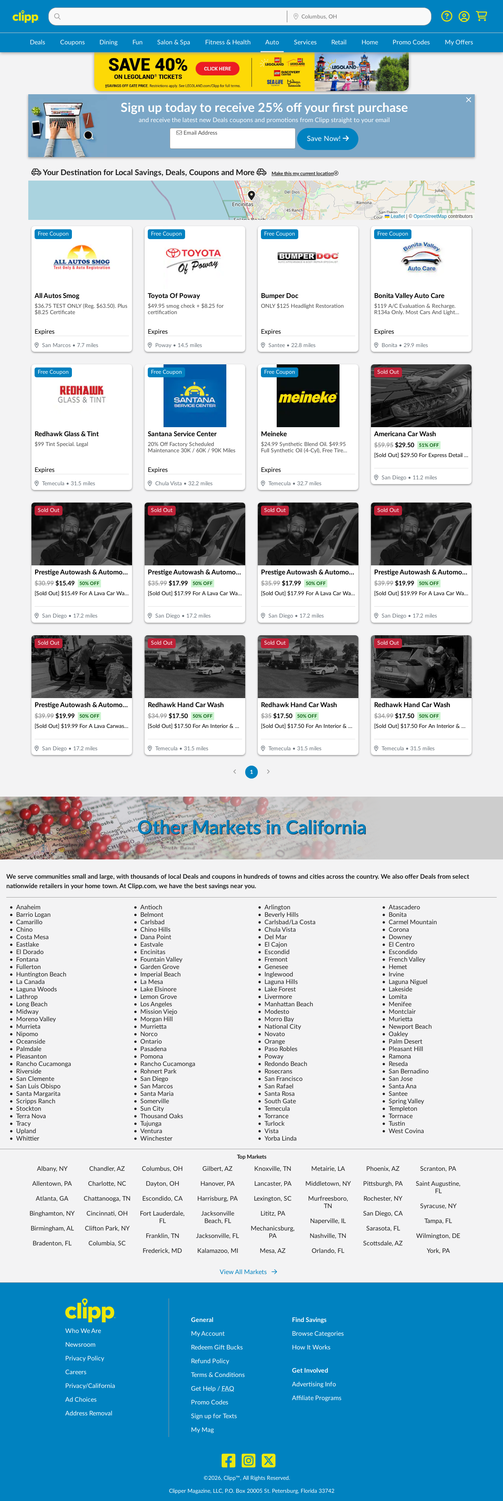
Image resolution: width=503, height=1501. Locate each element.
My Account (208, 1334)
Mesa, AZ (273, 1251)
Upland (22, 1131)
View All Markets (248, 1272)
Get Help (203, 1389)
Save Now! (328, 139)
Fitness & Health (228, 42)
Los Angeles (153, 1004)
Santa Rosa (276, 1094)
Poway (270, 1056)
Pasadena (150, 1049)
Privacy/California (90, 1386)
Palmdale (25, 1049)
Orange (271, 1041)
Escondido (399, 952)
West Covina (403, 1131)
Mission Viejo (155, 1012)
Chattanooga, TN (107, 1199)
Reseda (395, 1064)
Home (370, 42)
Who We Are (83, 1331)
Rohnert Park (155, 1071)
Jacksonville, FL (217, 1236)
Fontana (24, 959)
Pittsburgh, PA (383, 1184)
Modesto (273, 1012)
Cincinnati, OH (107, 1213)
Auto (272, 42)
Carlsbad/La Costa (287, 922)
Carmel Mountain (409, 922)
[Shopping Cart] (481, 16)
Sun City (149, 1109)
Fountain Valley (158, 959)
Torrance (273, 1116)
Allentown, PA (52, 1184)
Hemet (394, 967)
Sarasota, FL (383, 1228)
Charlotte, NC (107, 1184)
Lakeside (397, 989)
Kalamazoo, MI (217, 1251)
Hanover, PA (217, 1184)
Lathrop (23, 997)
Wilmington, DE (438, 1236)
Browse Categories (318, 1334)
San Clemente (31, 1079)
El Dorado (26, 952)
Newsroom (80, 1345)
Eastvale (148, 945)
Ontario (148, 1041)
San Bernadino (405, 1071)
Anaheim (24, 907)
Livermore (275, 997)
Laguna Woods (33, 989)
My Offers (459, 42)
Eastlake (24, 945)
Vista (268, 1131)
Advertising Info (314, 1384)
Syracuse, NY (438, 1206)
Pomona (148, 1056)
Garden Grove (156, 967)
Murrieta (24, 1027)
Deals (37, 42)
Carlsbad (149, 922)
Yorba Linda (277, 1138)
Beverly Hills (278, 915)
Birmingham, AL (52, 1228)
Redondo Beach (282, 1064)
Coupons (72, 42)
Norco (146, 1034)
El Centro (398, 945)
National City (279, 1027)
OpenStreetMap (430, 216)
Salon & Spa (173, 42)
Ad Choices (81, 1400)
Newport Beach (407, 1027)
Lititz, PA (273, 1213)
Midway (24, 1012)
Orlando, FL (328, 1251)
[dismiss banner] (469, 100)
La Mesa (148, 982)
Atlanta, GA (52, 1199)
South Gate (277, 1101)
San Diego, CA (383, 1213)
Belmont (148, 915)
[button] (167, 16)
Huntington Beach (37, 974)
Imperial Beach (157, 974)
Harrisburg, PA (217, 1199)
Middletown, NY (328, 1184)
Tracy (20, 1124)
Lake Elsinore (155, 989)
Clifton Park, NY (107, 1228)
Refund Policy (210, 1361)
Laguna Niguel (405, 982)
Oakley (395, 1034)
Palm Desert (402, 1041)
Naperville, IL (328, 1221)
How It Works (311, 1347)
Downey (397, 937)
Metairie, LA (328, 1169)
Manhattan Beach (285, 1004)
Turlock (271, 1124)
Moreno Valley (32, 1019)
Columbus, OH (162, 1169)
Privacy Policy (84, 1358)
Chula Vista (277, 930)
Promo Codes (411, 42)
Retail (339, 42)
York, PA (438, 1251)
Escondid (274, 952)
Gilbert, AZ (217, 1169)
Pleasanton (28, 1056)
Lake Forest (277, 989)
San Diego (151, 1079)
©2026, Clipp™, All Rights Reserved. (247, 1478)
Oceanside (27, 1041)
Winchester (153, 1138)
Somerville (151, 1101)
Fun (137, 42)
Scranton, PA (438, 1169)
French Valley (403, 959)
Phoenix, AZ (383, 1169)
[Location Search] (359, 17)
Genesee (273, 967)
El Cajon (272, 945)
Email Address (196, 133)
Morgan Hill (153, 1019)
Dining (108, 42)
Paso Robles (277, 1049)
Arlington (274, 907)
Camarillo (25, 922)
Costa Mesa (29, 937)
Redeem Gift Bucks (217, 1347)
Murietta (397, 1019)
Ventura (148, 1131)
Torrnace (397, 1116)
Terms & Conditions (218, 1375)
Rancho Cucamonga (40, 1064)
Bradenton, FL (52, 1243)
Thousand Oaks (158, 1116)
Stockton (25, 1109)
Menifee (396, 1004)
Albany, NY (52, 1169)
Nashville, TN (328, 1236)
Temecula (274, 1109)
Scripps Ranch (32, 1101)
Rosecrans (275, 1071)
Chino (21, 930)
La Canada (27, 982)
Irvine (393, 974)
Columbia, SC (107, 1243)
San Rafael (276, 1086)
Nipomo (23, 1034)
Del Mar (272, 937)
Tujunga (148, 1124)
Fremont (273, 959)
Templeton (399, 1109)
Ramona (396, 1056)
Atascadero (401, 907)
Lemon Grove (155, 997)
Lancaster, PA (273, 1184)
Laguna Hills (278, 982)
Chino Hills (152, 930)
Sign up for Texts (214, 1416)
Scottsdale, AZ (383, 1243)
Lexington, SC (273, 1199)
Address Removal (88, 1413)
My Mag (202, 1430)
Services (305, 42)
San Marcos (153, 1086)
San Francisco (280, 1079)
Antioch (148, 907)
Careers (75, 1372)
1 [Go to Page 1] (251, 772)
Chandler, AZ (107, 1169)
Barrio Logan (30, 915)
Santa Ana (399, 1086)
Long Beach (28, 1004)
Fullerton (25, 967)
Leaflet (395, 216)
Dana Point (152, 937)
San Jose (397, 1079)
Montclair (399, 1012)
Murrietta (150, 1027)
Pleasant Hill (402, 1049)
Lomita (394, 997)
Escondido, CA (162, 1199)
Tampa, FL (438, 1221)
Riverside (25, 1071)
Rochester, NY (382, 1199)
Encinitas (149, 952)
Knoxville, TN (272, 1169)
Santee (395, 1094)
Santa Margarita (35, 1094)
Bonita (394, 915)
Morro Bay (276, 1019)
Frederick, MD (162, 1251)
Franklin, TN (162, 1236)
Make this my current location (305, 173)
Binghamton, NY (52, 1213)
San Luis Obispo (35, 1086)
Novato (271, 1034)
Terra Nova (27, 1116)
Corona (395, 930)
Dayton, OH (162, 1184)
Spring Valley (403, 1101)
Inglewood (275, 974)
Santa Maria (154, 1094)
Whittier (24, 1138)
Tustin (393, 1124)
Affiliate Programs (316, 1398)
